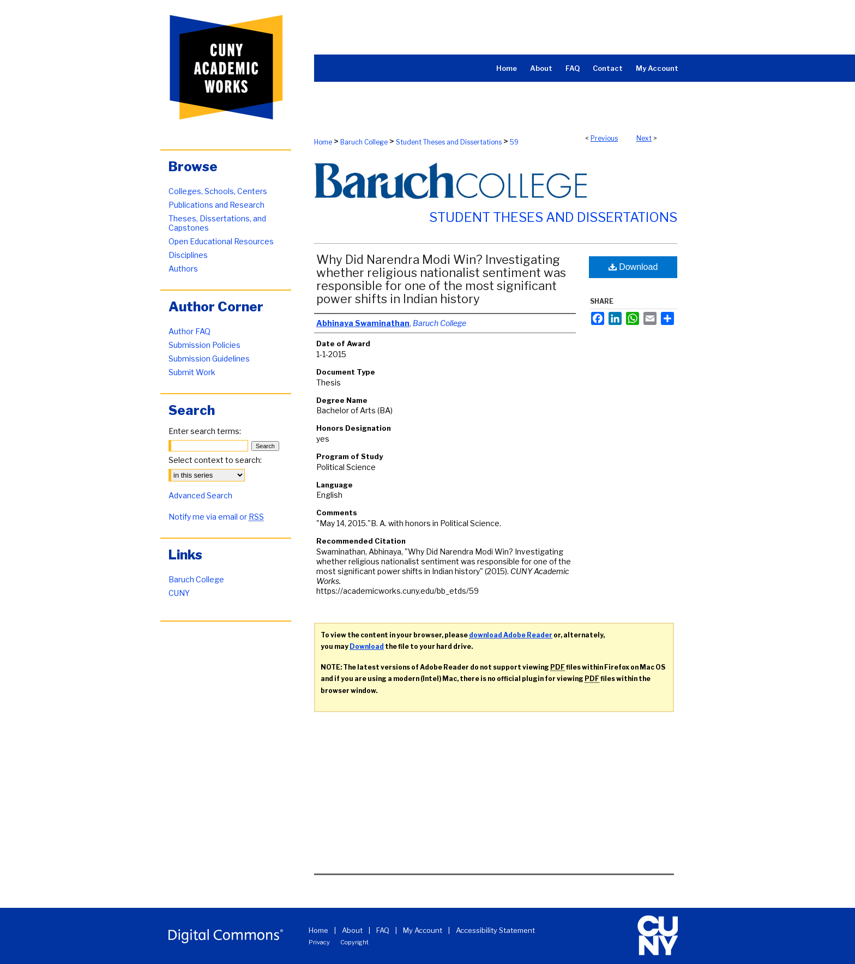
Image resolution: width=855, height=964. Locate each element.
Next (644, 138)
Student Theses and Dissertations (449, 142)
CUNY (179, 593)
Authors (183, 268)
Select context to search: (215, 460)
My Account (422, 930)
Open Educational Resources (221, 241)
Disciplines (188, 255)
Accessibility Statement (495, 930)
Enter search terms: (204, 431)
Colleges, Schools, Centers (217, 191)
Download (633, 267)
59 (514, 142)
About (352, 930)
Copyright (354, 942)
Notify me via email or (216, 516)
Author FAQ (189, 331)
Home (323, 142)
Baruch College (364, 142)
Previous (604, 138)
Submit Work (191, 372)
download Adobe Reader (510, 635)
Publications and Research (216, 204)
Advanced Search (200, 495)
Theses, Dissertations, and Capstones (217, 223)
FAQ (382, 930)
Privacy (319, 942)
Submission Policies (204, 345)
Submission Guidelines (209, 358)
